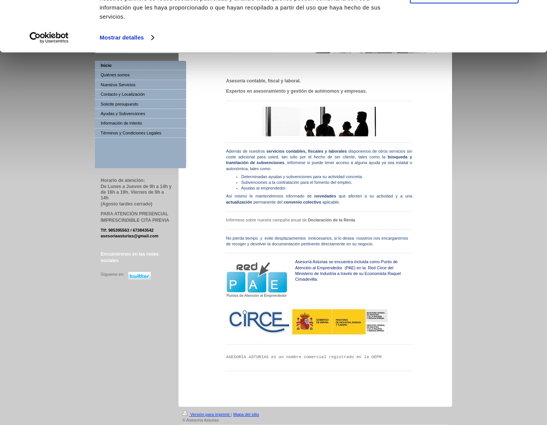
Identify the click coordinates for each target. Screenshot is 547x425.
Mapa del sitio (246, 414)
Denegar (464, 41)
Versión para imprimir (206, 414)
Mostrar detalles (122, 85)
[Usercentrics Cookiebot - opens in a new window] (49, 85)
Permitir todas (464, 19)
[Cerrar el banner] (535, 11)
